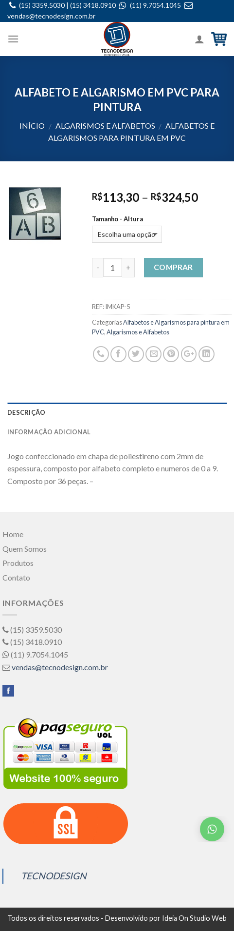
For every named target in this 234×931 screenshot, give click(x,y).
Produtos (18, 562)
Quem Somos (24, 548)
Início (32, 125)
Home (12, 534)
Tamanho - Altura (117, 219)
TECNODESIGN (54, 875)
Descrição (26, 412)
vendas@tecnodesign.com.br (51, 16)
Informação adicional (48, 432)
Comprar (173, 267)
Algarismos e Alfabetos (105, 125)
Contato (16, 577)
